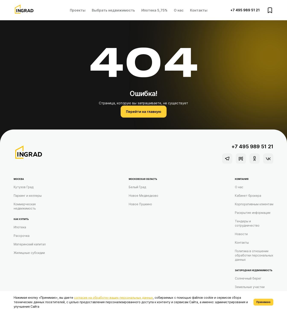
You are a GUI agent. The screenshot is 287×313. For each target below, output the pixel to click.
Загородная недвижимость (253, 270)
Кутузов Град (24, 187)
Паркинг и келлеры (28, 195)
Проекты (77, 10)
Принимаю (263, 302)
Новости (241, 234)
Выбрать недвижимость (113, 10)
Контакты (198, 10)
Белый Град (137, 187)
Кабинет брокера (248, 195)
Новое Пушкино (140, 204)
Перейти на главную (143, 111)
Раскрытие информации (252, 212)
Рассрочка (21, 235)
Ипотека (20, 227)
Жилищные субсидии (29, 253)
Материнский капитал (30, 244)
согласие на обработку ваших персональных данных (113, 297)
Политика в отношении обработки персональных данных (254, 255)
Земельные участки (250, 287)
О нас (179, 10)
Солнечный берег (248, 278)
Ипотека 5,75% (154, 10)
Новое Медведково (143, 195)
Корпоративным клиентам (254, 204)
